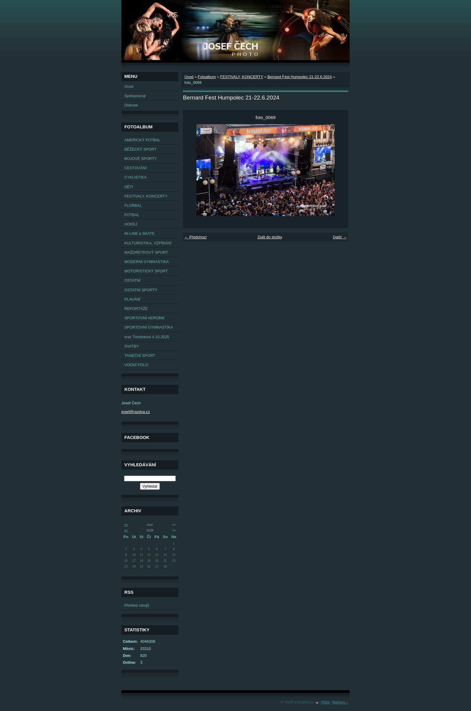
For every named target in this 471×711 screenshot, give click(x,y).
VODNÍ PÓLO (136, 365)
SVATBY (131, 346)
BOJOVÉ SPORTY (140, 158)
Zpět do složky (269, 237)
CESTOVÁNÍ (135, 168)
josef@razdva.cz (135, 411)
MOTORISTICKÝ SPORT (146, 271)
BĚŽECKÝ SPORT (140, 149)
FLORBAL (133, 205)
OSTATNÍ (132, 280)
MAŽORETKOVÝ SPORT (146, 252)
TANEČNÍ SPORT (139, 355)
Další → (340, 237)
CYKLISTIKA (135, 177)
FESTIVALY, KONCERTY (145, 196)
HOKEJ (130, 224)
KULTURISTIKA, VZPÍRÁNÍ (148, 243)
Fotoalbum (207, 77)
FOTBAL (131, 215)
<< (126, 524)
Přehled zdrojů (136, 605)
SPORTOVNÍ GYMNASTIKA (148, 327)
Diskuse (131, 105)
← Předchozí (195, 237)
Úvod (128, 86)
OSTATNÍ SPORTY (140, 290)
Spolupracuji (134, 95)
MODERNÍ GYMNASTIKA (146, 261)
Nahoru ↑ (340, 702)
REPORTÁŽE (136, 308)
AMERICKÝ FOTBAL (142, 140)
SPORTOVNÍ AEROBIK (144, 318)
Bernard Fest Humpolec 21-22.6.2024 (299, 77)
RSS (325, 702)
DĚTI (128, 187)
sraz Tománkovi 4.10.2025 (146, 337)
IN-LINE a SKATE (139, 233)
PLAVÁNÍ (132, 299)
